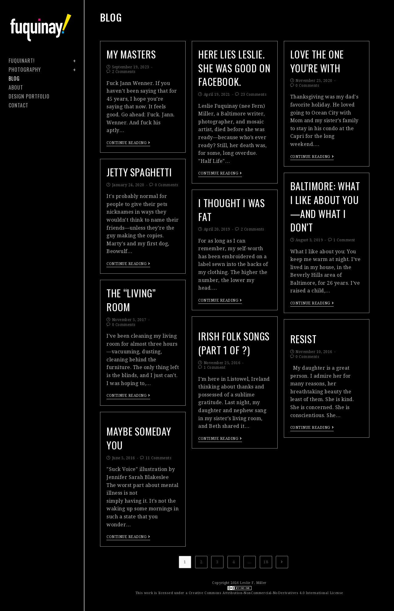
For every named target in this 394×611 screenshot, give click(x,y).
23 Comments (254, 94)
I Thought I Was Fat (231, 209)
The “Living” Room (131, 300)
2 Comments (123, 72)
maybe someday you (139, 438)
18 (265, 562)
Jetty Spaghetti (139, 172)
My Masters (131, 54)
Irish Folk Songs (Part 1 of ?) (234, 343)
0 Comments (307, 85)
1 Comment (344, 240)
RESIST (303, 339)
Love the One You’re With (317, 61)
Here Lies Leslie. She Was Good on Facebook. (234, 68)
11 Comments (158, 458)
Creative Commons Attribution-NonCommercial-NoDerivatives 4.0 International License (266, 593)
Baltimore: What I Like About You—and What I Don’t (325, 206)
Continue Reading (128, 143)
